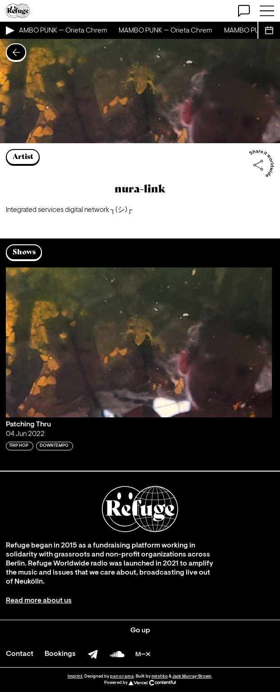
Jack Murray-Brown (191, 676)
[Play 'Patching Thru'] (139, 342)
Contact (19, 654)
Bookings (60, 654)
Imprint (75, 676)
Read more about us (39, 600)
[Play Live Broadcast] (9, 30)
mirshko (159, 676)
